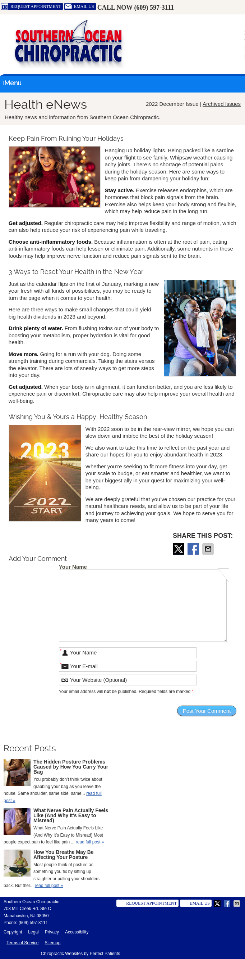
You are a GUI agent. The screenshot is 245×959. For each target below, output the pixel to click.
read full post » (90, 842)
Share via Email (208, 549)
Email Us (79, 6)
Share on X (179, 549)
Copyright (13, 932)
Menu (12, 83)
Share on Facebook (194, 549)
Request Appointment (31, 6)
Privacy (52, 932)
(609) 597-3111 (154, 7)
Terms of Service (22, 942)
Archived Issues (222, 104)
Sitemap (52, 942)
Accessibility (76, 932)
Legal (33, 932)
